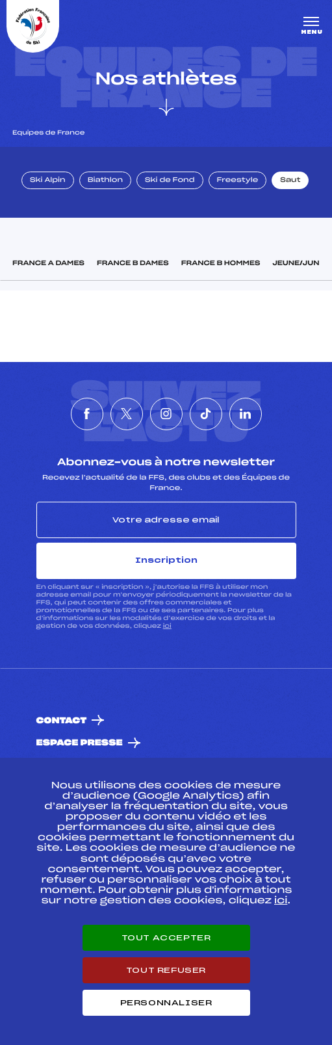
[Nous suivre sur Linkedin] (245, 414)
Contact (61, 721)
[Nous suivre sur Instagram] (166, 414)
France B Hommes (221, 264)
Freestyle (238, 180)
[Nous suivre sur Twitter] (126, 414)
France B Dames (133, 264)
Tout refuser (166, 970)
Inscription (166, 560)
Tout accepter (166, 938)
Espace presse (79, 743)
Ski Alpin (48, 180)
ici (167, 626)
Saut (290, 180)
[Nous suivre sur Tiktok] (206, 414)
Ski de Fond (170, 180)
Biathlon (105, 180)
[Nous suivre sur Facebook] (87, 414)
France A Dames (48, 264)
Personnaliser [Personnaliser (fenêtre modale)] (166, 1003)
